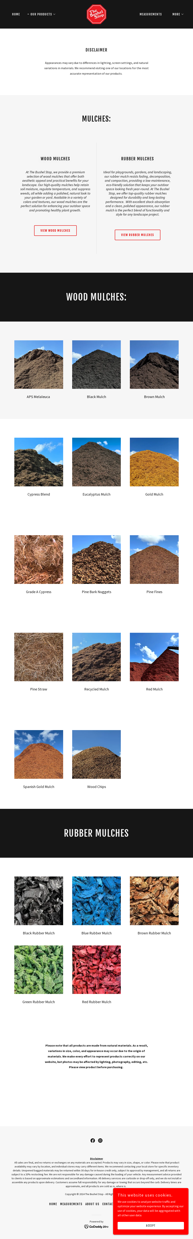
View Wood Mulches (55, 230)
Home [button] (53, 1204)
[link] (96, 14)
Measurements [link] (151, 14)
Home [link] (16, 14)
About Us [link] (92, 1204)
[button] (42, 14)
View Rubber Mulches (137, 235)
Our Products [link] (133, 1204)
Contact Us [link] (110, 1204)
